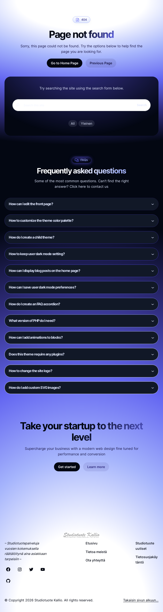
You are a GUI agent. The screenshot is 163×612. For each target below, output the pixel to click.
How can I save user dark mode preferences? (42, 287)
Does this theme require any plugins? (36, 354)
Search (142, 105)
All (73, 123)
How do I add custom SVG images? (35, 388)
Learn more (96, 467)
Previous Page (101, 63)
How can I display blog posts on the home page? (44, 271)
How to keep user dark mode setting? (37, 254)
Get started (67, 467)
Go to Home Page (64, 63)
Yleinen (86, 123)
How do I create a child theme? (31, 237)
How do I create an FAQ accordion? (34, 304)
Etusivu (92, 543)
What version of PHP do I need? (32, 321)
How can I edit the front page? (31, 204)
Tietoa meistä (96, 552)
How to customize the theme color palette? (41, 220)
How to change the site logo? (30, 371)
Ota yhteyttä (95, 560)
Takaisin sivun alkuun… (140, 600)
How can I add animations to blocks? (36, 337)
